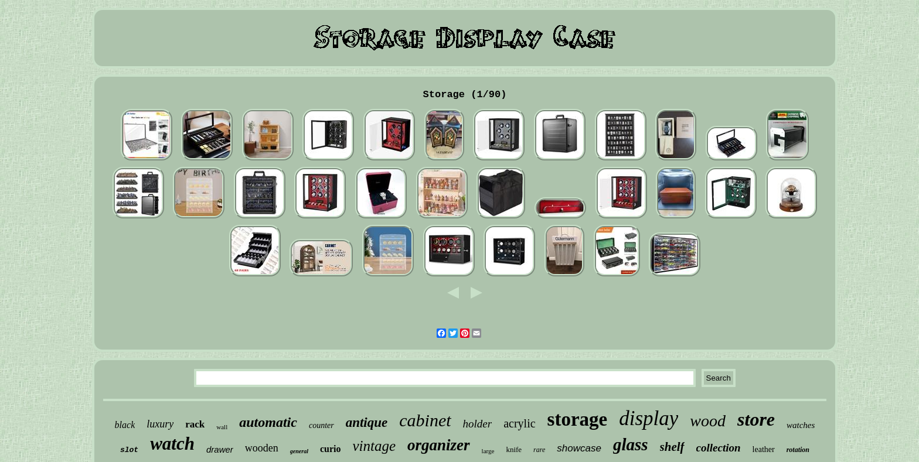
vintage (374, 446)
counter (321, 425)
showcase (579, 448)
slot (129, 450)
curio (330, 449)
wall (221, 426)
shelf (672, 447)
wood (708, 421)
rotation (798, 450)
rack (195, 424)
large (488, 450)
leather (764, 449)
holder (477, 423)
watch (172, 443)
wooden (261, 448)
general (299, 451)
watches (801, 425)
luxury (160, 424)
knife (514, 449)
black (125, 425)
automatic (268, 422)
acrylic (519, 423)
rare (539, 450)
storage (577, 419)
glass (630, 444)
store (756, 419)
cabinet (425, 420)
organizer (438, 445)
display (648, 418)
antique (367, 422)
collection (718, 448)
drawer (219, 449)
